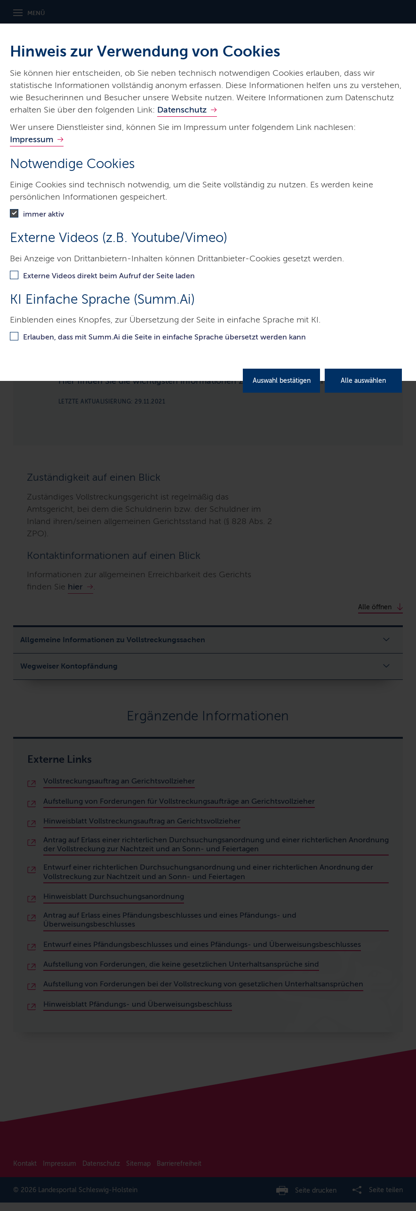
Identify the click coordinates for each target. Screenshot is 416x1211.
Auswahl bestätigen (282, 381)
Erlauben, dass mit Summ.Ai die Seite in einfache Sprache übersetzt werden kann (164, 336)
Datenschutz (182, 110)
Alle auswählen (363, 381)
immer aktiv (43, 214)
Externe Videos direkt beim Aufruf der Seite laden (109, 275)
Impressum (31, 139)
